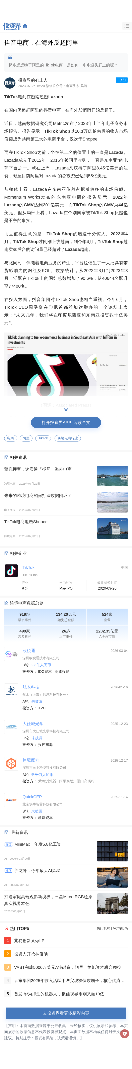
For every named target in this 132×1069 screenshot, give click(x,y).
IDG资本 (45, 672)
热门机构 (103, 928)
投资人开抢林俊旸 (31, 954)
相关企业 (18, 553)
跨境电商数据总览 (27, 603)
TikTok (43, 438)
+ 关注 (122, 80)
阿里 (26, 438)
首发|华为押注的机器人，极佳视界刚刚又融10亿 (59, 994)
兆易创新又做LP (29, 940)
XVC (42, 708)
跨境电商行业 (68, 438)
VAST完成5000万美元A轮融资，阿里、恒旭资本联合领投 (67, 967)
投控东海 (45, 745)
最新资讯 (19, 832)
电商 (10, 438)
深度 (8, 844)
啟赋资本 (45, 818)
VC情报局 (120, 928)
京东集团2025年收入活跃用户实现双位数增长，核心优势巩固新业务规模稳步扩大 (69, 981)
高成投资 (62, 672)
